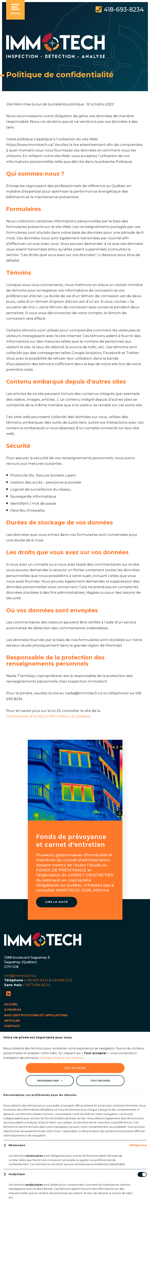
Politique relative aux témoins (62, 618)
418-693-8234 (124, 9)
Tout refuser (100, 640)
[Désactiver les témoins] (142, 734)
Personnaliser (50, 640)
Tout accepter (75, 628)
